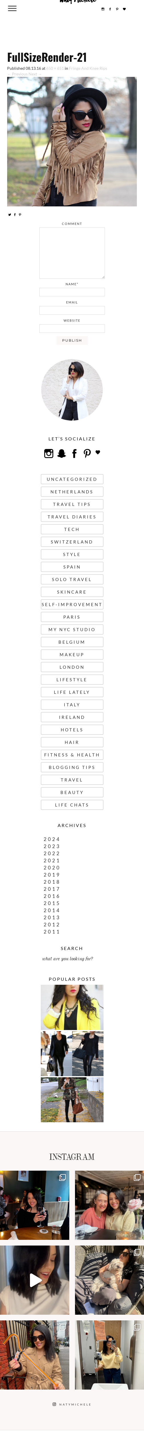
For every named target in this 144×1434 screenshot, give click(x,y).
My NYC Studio (72, 629)
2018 (52, 882)
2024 (52, 839)
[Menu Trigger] (12, 8)
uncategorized (72, 479)
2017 (52, 889)
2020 (52, 868)
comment (72, 223)
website (72, 320)
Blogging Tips (72, 767)
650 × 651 (55, 68)
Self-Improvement (72, 604)
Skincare (72, 591)
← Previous (17, 73)
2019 (52, 875)
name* (72, 284)
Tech (72, 529)
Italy (72, 704)
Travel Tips (72, 504)
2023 (52, 846)
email (72, 302)
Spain (72, 566)
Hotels (72, 729)
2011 (52, 932)
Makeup (72, 654)
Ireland (72, 717)
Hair (72, 742)
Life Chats (72, 804)
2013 (52, 917)
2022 (52, 853)
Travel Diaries (72, 516)
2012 (52, 925)
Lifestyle (72, 679)
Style (72, 554)
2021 (52, 860)
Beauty (72, 792)
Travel (72, 779)
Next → (35, 73)
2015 (52, 903)
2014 (52, 910)
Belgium (72, 642)
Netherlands (72, 491)
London (72, 667)
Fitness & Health (72, 754)
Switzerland (72, 541)
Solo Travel (72, 579)
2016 (52, 896)
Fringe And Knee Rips (88, 68)
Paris (72, 616)
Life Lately (72, 692)
